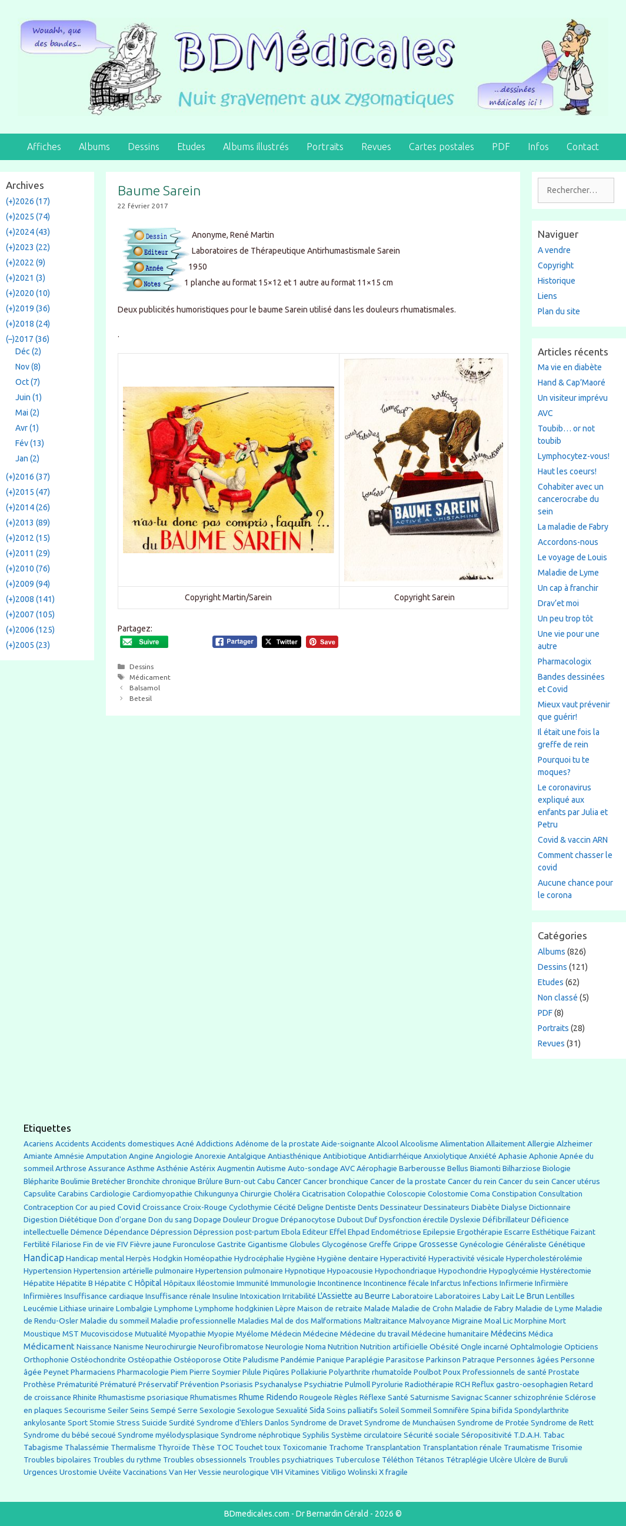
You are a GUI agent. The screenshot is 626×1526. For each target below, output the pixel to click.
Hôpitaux (179, 1283)
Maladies (253, 1320)
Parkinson (443, 1359)
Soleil (389, 1410)
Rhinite (84, 1397)
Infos (538, 146)
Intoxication (260, 1296)
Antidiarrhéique (395, 1156)
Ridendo (282, 1397)
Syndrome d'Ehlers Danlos (243, 1422)
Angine (141, 1156)
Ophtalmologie (536, 1346)
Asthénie (172, 1168)
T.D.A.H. (527, 1435)
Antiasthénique (294, 1156)
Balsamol (144, 687)
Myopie (221, 1333)
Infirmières (43, 1296)
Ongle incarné (484, 1346)
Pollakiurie (309, 1372)
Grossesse (438, 1244)
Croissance (161, 1207)
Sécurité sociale (431, 1435)
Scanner (498, 1397)
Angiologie (174, 1156)
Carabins (73, 1193)
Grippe (405, 1244)
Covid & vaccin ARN (573, 840)
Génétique (566, 1244)
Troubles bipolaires (57, 1459)
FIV (122, 1244)
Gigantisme (268, 1244)
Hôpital (148, 1283)
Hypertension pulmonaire (239, 1270)
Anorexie (210, 1156)
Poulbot (427, 1372)
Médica (540, 1333)
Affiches (44, 146)
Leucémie (41, 1308)
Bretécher (108, 1181)
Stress (128, 1422)
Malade (377, 1308)
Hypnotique (305, 1270)
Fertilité (37, 1244)
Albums (94, 146)
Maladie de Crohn (422, 1308)
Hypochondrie (462, 1270)
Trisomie (566, 1447)
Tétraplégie (467, 1459)
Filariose (66, 1244)
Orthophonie (46, 1359)
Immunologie (293, 1283)
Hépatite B (74, 1283)
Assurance (106, 1168)
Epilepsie (439, 1231)
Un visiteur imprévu (573, 398)
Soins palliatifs (352, 1410)
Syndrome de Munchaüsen (409, 1422)
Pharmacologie (143, 1372)
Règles (346, 1397)
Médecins (509, 1333)
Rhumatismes (213, 1397)
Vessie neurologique (233, 1472)
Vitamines (302, 1472)
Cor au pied (95, 1207)
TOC (225, 1447)
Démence (86, 1232)
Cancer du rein (472, 1181)
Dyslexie (465, 1219)
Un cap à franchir (568, 588)
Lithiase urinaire (86, 1308)
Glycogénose (344, 1244)
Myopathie (187, 1333)
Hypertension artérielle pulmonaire (134, 1270)
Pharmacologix (564, 661)
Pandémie (298, 1359)
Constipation (514, 1193)
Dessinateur (401, 1207)
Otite (232, 1359)
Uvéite (110, 1472)
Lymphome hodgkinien (234, 1308)
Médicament (150, 677)
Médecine (320, 1333)
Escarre (517, 1232)
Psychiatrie (323, 1384)
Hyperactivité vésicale (466, 1258)
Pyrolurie (387, 1384)
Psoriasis (237, 1384)
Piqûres (276, 1372)
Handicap (44, 1257)
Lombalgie (134, 1308)
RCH (462, 1384)
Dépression (171, 1231)
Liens (547, 296)
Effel (337, 1231)
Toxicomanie (304, 1447)
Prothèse (39, 1384)
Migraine (467, 1320)
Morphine (530, 1320)
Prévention (199, 1384)
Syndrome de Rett (562, 1422)
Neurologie (284, 1346)
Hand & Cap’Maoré (571, 382)
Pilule (251, 1372)
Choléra (287, 1193)
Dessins (143, 146)
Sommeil (416, 1410)
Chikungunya (216, 1193)
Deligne (311, 1207)
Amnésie (69, 1156)
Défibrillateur (506, 1219)
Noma (315, 1346)
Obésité (444, 1346)
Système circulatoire (366, 1435)
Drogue (265, 1219)
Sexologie (217, 1410)
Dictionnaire (550, 1207)
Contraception (49, 1207)
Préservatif (158, 1384)
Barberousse (422, 1168)
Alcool (387, 1143)
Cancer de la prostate (408, 1181)
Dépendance (126, 1232)
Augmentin (236, 1168)
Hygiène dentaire (347, 1258)
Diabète (485, 1207)
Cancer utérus (575, 1181)
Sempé (163, 1410)
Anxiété (483, 1156)
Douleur (237, 1219)
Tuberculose (357, 1459)
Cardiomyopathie (162, 1193)
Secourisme (85, 1410)
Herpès (138, 1258)
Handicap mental (95, 1258)
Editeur (315, 1232)
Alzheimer (574, 1143)
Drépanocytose (308, 1219)
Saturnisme (429, 1397)
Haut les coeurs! (567, 471)
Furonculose (194, 1244)
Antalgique (247, 1156)
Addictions (215, 1143)
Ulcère (501, 1459)
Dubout (350, 1219)
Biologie (556, 1168)
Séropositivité (486, 1435)
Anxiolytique (445, 1156)
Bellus (457, 1168)
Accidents (72, 1143)
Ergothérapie (479, 1232)
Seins (139, 1410)
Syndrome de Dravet (326, 1422)
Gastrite (231, 1244)
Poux (452, 1372)
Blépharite (41, 1181)
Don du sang (170, 1219)
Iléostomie (216, 1283)
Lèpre (285, 1308)
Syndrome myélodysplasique (168, 1435)
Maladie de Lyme (568, 572)
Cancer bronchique (335, 1181)
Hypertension (48, 1270)
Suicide (154, 1422)
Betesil (140, 698)
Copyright (556, 265)
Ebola (291, 1232)
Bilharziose (521, 1168)
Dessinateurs (447, 1207)
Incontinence (340, 1283)
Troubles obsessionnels (205, 1459)
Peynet (56, 1372)
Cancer (289, 1181)
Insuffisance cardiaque (104, 1296)
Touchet (249, 1447)
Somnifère (451, 1410)
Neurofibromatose (231, 1346)
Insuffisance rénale (178, 1296)
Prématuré (118, 1384)
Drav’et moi (558, 603)
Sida (317, 1410)
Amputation (106, 1156)
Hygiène (300, 1258)
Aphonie (543, 1156)
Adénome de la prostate (277, 1143)
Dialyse (514, 1207)
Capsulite (40, 1193)
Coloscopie (406, 1193)
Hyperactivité (403, 1258)
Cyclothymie (250, 1207)
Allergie (541, 1143)
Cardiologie (110, 1193)
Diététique (78, 1219)
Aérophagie (377, 1168)
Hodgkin (167, 1258)
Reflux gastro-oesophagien (520, 1384)
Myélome (252, 1333)
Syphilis (315, 1435)
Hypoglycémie (513, 1270)
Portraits (325, 146)
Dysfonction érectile (413, 1219)
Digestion (41, 1219)
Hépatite (39, 1283)
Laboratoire (412, 1296)
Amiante (38, 1156)
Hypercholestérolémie (544, 1258)
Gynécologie (481, 1244)
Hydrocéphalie (259, 1258)
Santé (398, 1397)
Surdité (182, 1422)
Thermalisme (133, 1447)
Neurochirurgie (171, 1346)
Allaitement (505, 1143)
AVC (545, 413)
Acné (185, 1143)
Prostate (564, 1372)
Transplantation (393, 1447)
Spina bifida (491, 1410)
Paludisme (261, 1359)
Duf (371, 1219)
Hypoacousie (350, 1270)
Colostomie (448, 1193)
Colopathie (366, 1193)
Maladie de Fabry (484, 1308)
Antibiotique (345, 1156)
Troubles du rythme (127, 1459)
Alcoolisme (419, 1143)
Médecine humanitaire (450, 1333)
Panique (330, 1359)
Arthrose (70, 1168)
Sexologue (255, 1410)
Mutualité (151, 1333)
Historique (556, 280)
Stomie (102, 1422)
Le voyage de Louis (572, 557)
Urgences (41, 1472)
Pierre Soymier (215, 1372)
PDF (501, 146)
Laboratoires (458, 1296)
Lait (507, 1296)
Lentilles (560, 1296)
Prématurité (77, 1384)
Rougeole (315, 1397)
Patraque (478, 1359)
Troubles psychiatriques (291, 1459)
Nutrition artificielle (394, 1346)
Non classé (558, 997)
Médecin (286, 1333)
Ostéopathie (150, 1359)
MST (70, 1333)
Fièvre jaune (150, 1244)
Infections (480, 1283)
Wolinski (362, 1472)
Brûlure (210, 1181)
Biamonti (485, 1168)
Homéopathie (208, 1258)
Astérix (202, 1168)
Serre (188, 1410)
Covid (129, 1207)
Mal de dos (290, 1320)
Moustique (42, 1333)
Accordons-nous (568, 542)
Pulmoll (357, 1384)
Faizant (583, 1232)
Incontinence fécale (396, 1283)
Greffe (380, 1244)
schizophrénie (538, 1397)
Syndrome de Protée (493, 1422)
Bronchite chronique (161, 1181)
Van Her (183, 1472)
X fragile (393, 1472)
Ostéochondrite (98, 1359)
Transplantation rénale (462, 1447)
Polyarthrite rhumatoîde (370, 1372)
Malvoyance (429, 1320)
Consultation (560, 1193)
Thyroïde (174, 1447)
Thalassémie (87, 1447)
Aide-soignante (348, 1143)
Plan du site (559, 311)
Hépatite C (113, 1283)
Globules (304, 1244)
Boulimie (75, 1181)
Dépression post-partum (236, 1232)
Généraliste (526, 1244)
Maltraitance (385, 1320)
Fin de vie (99, 1244)
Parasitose (405, 1359)
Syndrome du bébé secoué (70, 1435)
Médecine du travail (374, 1333)
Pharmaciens (93, 1372)
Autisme (271, 1168)
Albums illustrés (256, 146)
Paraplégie (365, 1359)
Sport (78, 1422)
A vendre (554, 250)
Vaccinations (145, 1472)
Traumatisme (527, 1447)
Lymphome (173, 1308)
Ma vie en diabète (570, 367)
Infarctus (446, 1283)
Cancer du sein (524, 1181)
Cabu (266, 1181)
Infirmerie (516, 1283)
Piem (179, 1372)
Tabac (553, 1434)
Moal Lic (498, 1320)
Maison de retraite (329, 1308)
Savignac (466, 1397)
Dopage (207, 1219)
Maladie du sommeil (114, 1320)
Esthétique (550, 1232)
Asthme (141, 1168)
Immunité (253, 1283)
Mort (557, 1320)
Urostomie (78, 1472)
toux (273, 1447)
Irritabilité (299, 1296)
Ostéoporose (197, 1359)
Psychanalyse (278, 1384)
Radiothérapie (429, 1384)
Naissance (94, 1346)
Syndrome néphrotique (261, 1435)
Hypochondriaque (406, 1270)
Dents (368, 1207)
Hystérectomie (565, 1270)
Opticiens (581, 1346)
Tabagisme (43, 1447)
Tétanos (429, 1459)
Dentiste (340, 1207)
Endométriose (396, 1232)
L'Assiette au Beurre (354, 1296)
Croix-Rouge (205, 1207)
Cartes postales (441, 146)
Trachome (346, 1447)
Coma (480, 1193)
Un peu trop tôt (565, 618)
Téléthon (398, 1459)
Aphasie (512, 1156)
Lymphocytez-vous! (574, 456)
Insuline (225, 1296)
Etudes (191, 146)
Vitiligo (333, 1472)
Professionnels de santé (504, 1372)
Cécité (285, 1207)
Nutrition (343, 1346)
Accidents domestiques (133, 1143)
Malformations (336, 1320)
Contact (583, 146)
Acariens (39, 1143)
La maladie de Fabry (573, 526)
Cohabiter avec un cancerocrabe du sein (571, 499)
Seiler (118, 1410)
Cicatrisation (323, 1193)
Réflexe (372, 1397)
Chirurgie (256, 1193)
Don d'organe (122, 1219)
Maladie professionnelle (193, 1320)
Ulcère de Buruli (541, 1459)
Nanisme (129, 1346)
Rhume (251, 1397)
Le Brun (530, 1296)
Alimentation (462, 1143)
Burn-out (240, 1181)
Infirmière (551, 1283)
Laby (491, 1296)
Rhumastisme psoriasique (143, 1397)
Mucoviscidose (107, 1333)
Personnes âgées (528, 1359)
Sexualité (292, 1410)
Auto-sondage (313, 1168)
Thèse (203, 1447)
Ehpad (358, 1232)
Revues (376, 146)
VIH (277, 1472)
